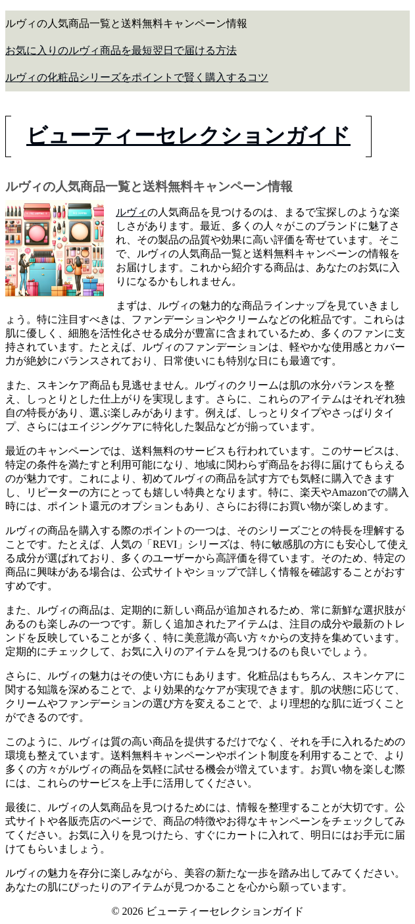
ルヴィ (131, 212)
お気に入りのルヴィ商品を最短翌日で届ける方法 (121, 50)
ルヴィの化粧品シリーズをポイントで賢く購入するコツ (136, 77)
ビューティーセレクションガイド (188, 135)
